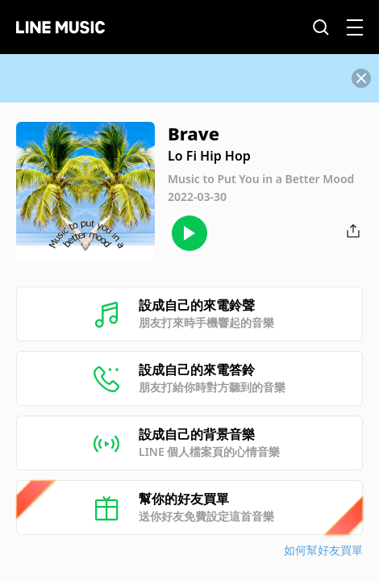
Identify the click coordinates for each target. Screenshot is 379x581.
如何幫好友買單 (323, 550)
